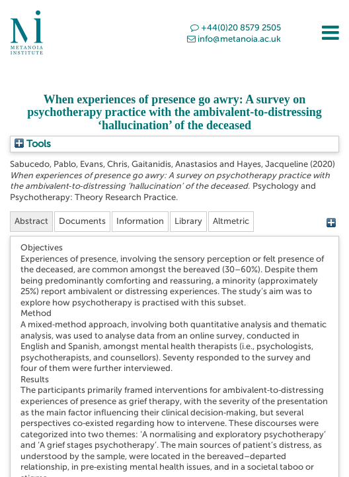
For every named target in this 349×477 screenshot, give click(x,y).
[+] (331, 223)
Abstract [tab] (31, 221)
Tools (33, 143)
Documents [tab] (82, 221)
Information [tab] (140, 221)
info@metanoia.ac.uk (234, 39)
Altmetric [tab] (231, 221)
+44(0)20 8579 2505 (235, 27)
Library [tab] (188, 221)
